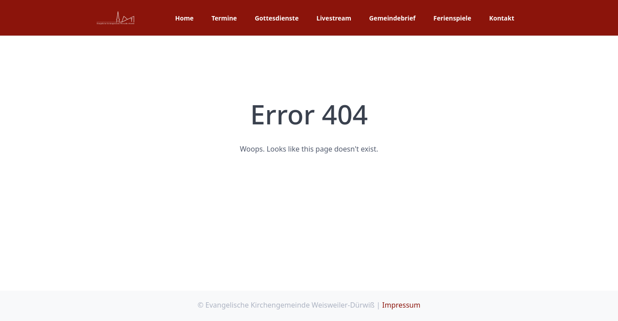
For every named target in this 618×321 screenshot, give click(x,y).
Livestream (333, 18)
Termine (224, 18)
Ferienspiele (452, 18)
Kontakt (501, 18)
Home (184, 18)
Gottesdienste (277, 18)
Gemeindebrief (392, 18)
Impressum (401, 305)
